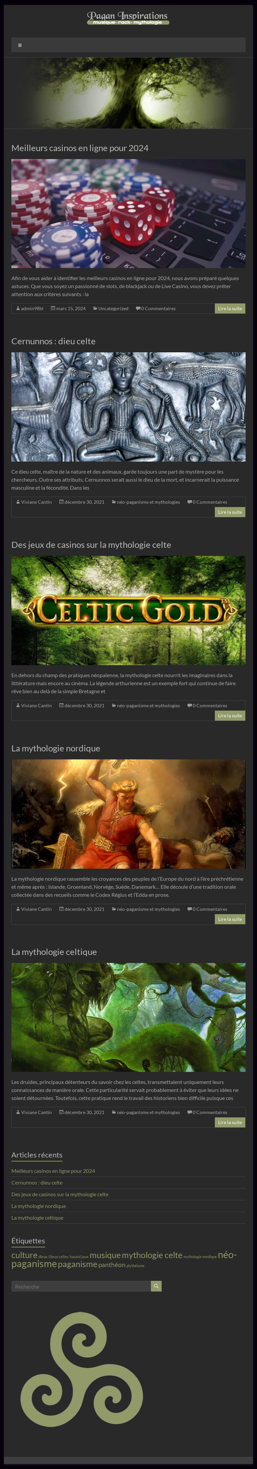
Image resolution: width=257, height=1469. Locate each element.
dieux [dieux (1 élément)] (43, 1256)
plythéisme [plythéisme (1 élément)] (135, 1265)
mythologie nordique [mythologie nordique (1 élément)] (200, 1256)
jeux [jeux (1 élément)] (85, 1256)
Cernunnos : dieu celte (53, 341)
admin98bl (32, 308)
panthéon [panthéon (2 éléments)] (111, 1264)
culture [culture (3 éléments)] (24, 1255)
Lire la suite (230, 308)
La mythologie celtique (54, 951)
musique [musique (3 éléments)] (105, 1255)
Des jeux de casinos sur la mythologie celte (91, 544)
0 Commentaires (158, 308)
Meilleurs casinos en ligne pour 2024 (80, 147)
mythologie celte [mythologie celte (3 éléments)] (152, 1255)
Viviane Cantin (36, 502)
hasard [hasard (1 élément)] (75, 1256)
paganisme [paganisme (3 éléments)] (77, 1264)
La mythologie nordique (55, 748)
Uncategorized (113, 308)
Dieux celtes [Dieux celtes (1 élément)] (59, 1256)
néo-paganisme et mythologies (148, 502)
